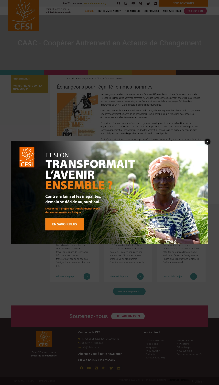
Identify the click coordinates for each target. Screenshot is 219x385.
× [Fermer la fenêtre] (208, 142)
